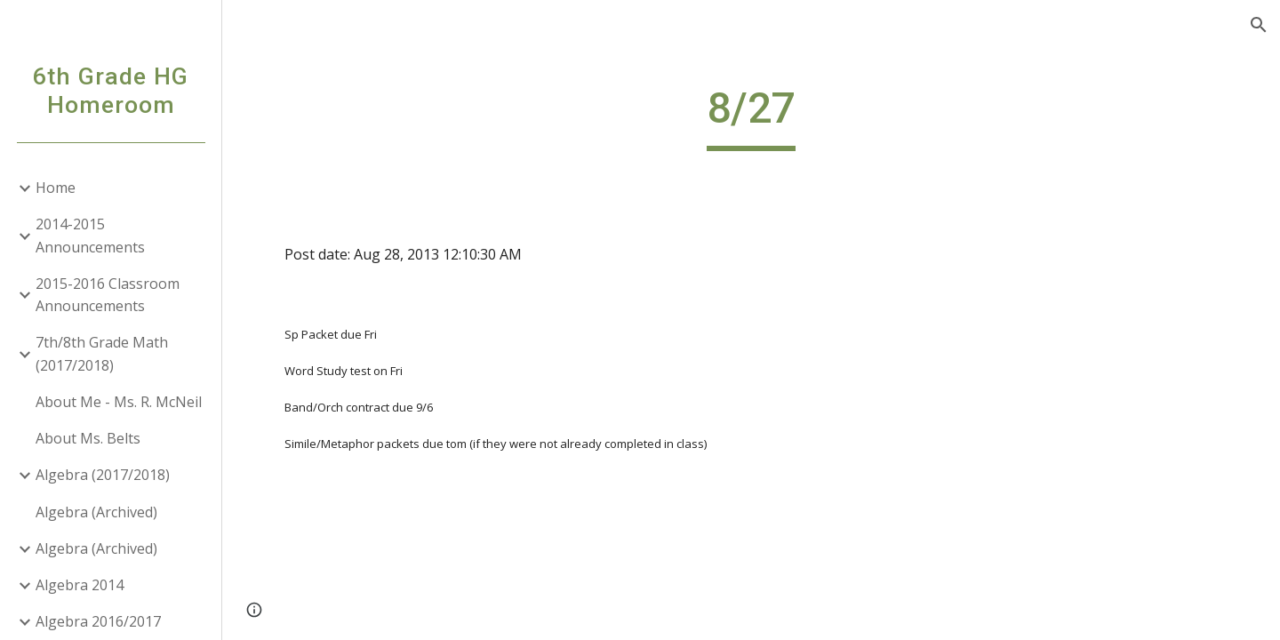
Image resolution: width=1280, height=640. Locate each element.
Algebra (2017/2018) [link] (103, 474)
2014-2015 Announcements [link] (90, 235)
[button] (1258, 25)
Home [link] (56, 187)
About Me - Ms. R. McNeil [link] (119, 402)
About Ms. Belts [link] (88, 438)
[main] (751, 116)
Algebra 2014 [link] (80, 585)
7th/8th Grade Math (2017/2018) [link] (102, 353)
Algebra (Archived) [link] (96, 512)
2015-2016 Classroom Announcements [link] (108, 295)
